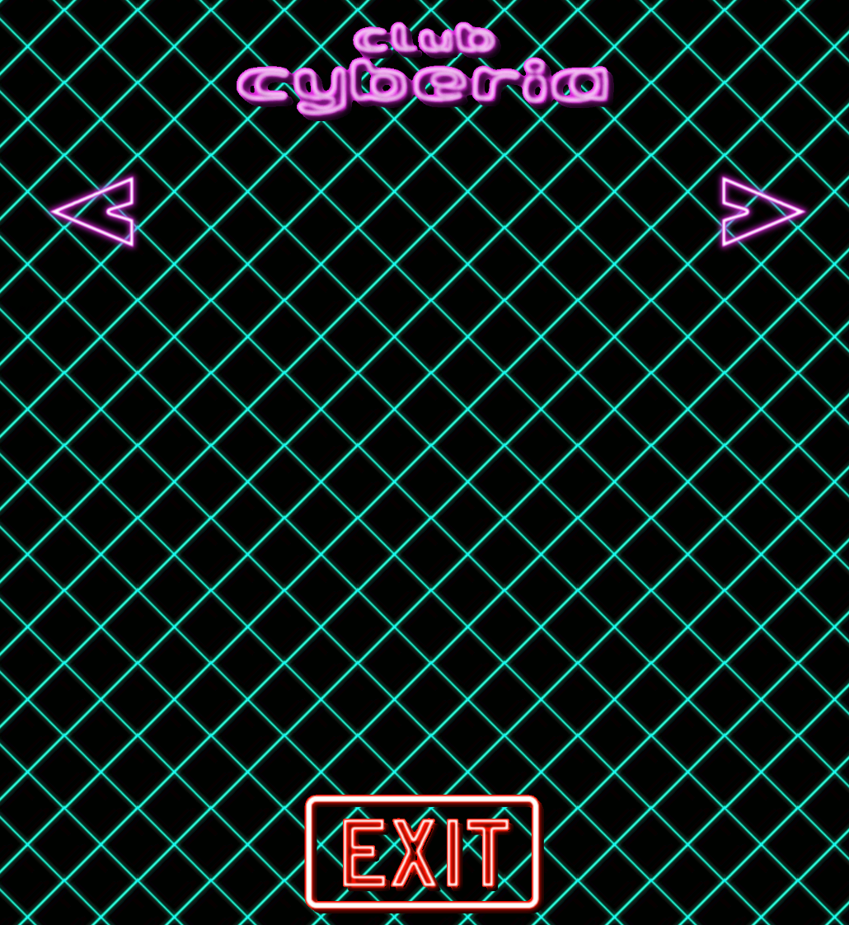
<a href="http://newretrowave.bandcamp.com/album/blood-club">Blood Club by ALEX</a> (596, 211)
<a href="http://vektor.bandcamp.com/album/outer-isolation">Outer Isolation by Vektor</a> (427, 211)
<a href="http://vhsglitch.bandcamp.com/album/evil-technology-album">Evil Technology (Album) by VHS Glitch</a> (259, 211)
